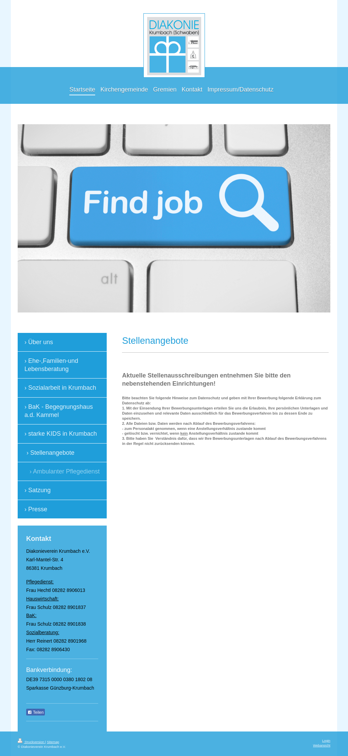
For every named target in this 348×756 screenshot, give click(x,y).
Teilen (36, 712)
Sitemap (53, 742)
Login (326, 740)
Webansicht (321, 745)
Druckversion (31, 742)
